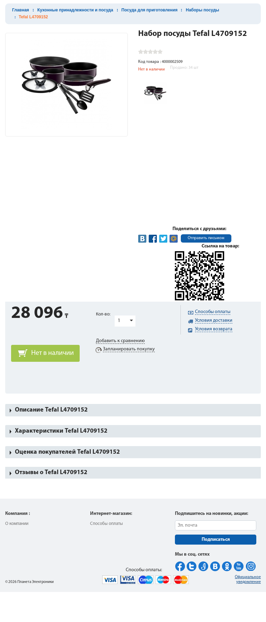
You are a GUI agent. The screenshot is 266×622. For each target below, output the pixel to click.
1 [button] (119, 320)
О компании (16, 523)
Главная (20, 10)
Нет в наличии (52, 353)
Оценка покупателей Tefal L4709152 (67, 452)
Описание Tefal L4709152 (51, 410)
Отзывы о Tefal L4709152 (51, 472)
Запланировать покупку (129, 349)
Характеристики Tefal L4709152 (61, 431)
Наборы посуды (202, 10)
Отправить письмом (206, 238)
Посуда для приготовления (150, 10)
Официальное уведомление (248, 579)
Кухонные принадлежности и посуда (75, 10)
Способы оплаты (106, 523)
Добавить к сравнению (120, 340)
